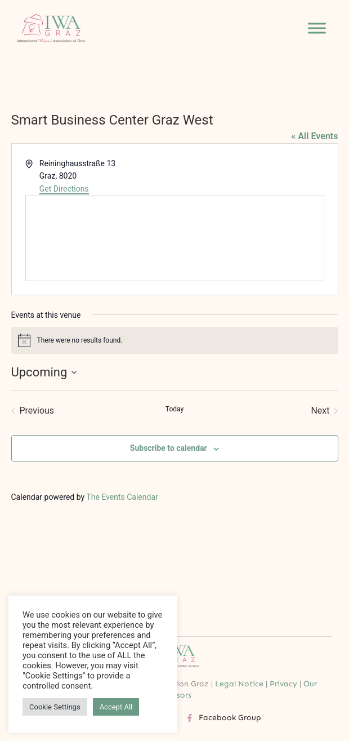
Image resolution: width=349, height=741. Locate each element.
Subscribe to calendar (168, 447)
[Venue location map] (175, 238)
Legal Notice (239, 684)
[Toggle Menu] (317, 28)
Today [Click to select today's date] (174, 409)
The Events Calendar (122, 497)
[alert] (174, 340)
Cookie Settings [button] (54, 707)
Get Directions (64, 188)
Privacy (283, 684)
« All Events (314, 136)
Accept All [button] (116, 707)
